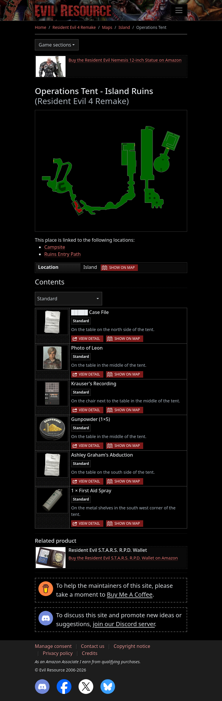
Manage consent (53, 646)
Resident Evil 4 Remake (74, 27)
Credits (89, 653)
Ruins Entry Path (62, 254)
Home (40, 27)
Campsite (54, 247)
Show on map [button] (122, 267)
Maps (107, 27)
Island (124, 27)
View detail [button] (89, 338)
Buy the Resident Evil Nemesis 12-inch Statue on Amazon (125, 60)
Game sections (55, 45)
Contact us (93, 646)
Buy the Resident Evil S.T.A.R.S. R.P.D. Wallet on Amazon (123, 558)
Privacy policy (58, 653)
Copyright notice (132, 646)
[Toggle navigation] (179, 10)
